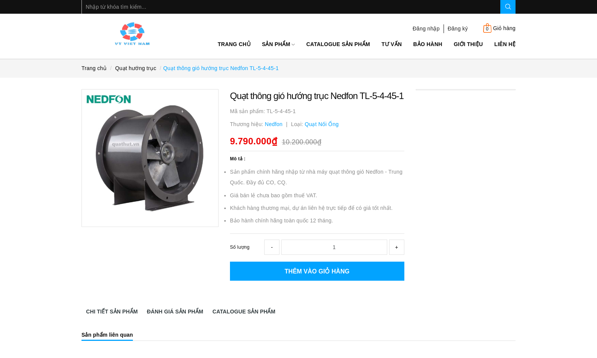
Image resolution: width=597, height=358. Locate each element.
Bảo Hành (427, 44)
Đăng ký (458, 29)
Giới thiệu (468, 44)
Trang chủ (234, 44)
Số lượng (239, 247)
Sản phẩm (278, 44)
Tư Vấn (392, 44)
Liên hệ (505, 44)
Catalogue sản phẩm (338, 44)
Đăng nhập (426, 29)
